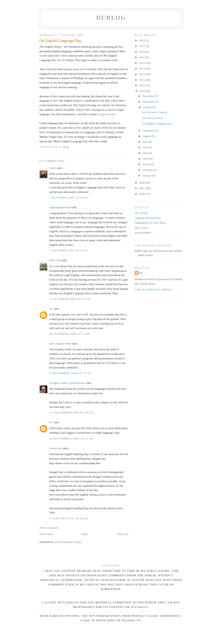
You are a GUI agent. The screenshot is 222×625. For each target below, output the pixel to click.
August (147, 136)
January (147, 175)
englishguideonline (60, 207)
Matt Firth (55, 260)
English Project (107, 114)
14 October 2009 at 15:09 (69, 333)
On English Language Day (157, 123)
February (148, 169)
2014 (142, 63)
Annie (52, 168)
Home (84, 534)
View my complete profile (153, 290)
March (147, 164)
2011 (142, 79)
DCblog (111, 18)
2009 (142, 91)
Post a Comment (48, 527)
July (145, 141)
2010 (142, 85)
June (146, 147)
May (146, 153)
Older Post (122, 534)
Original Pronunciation (148, 218)
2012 (142, 74)
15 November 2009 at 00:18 (71, 412)
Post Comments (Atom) (68, 542)
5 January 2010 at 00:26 (68, 518)
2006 (142, 193)
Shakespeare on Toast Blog (150, 222)
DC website (141, 213)
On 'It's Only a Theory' (154, 112)
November (149, 101)
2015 (142, 57)
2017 (142, 46)
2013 (142, 68)
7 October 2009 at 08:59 (68, 197)
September (149, 130)
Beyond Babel (143, 232)
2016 (142, 51)
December (149, 96)
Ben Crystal (141, 227)
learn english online (60, 343)
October (147, 107)
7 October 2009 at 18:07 (68, 250)
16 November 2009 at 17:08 (71, 438)
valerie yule (55, 448)
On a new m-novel (152, 118)
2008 (142, 182)
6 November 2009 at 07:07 (70, 373)
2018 (142, 40)
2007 (142, 188)
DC (51, 308)
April (146, 158)
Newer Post (45, 534)
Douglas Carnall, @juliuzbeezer (67, 382)
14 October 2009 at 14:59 (69, 298)
